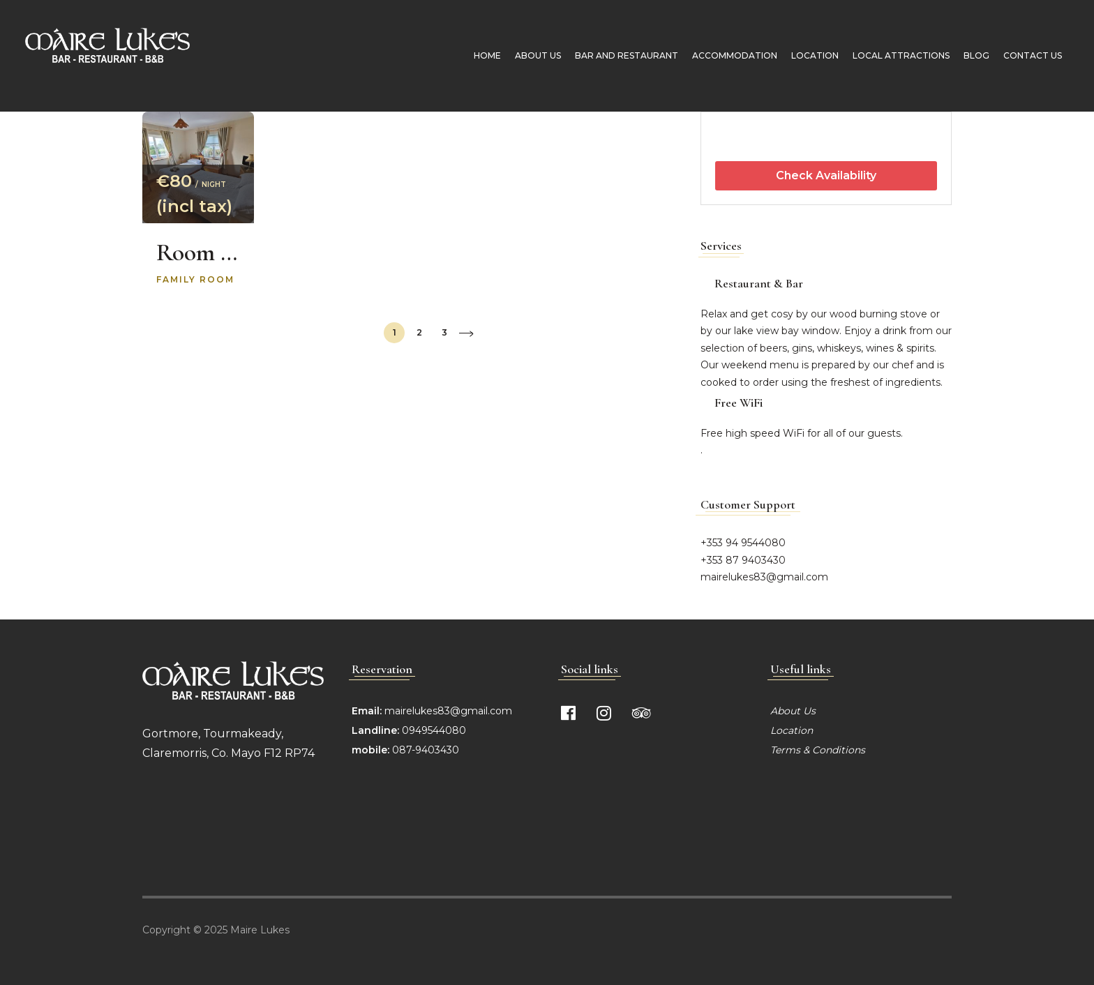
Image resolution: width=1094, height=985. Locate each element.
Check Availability (826, 175)
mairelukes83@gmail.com (764, 577)
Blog (974, 55)
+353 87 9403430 (743, 560)
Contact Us (1030, 55)
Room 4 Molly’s (198, 252)
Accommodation (731, 55)
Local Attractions (898, 55)
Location (812, 55)
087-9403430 (425, 750)
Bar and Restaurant (623, 55)
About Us (535, 55)
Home (484, 55)
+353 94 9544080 (743, 542)
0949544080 (432, 730)
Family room (195, 279)
